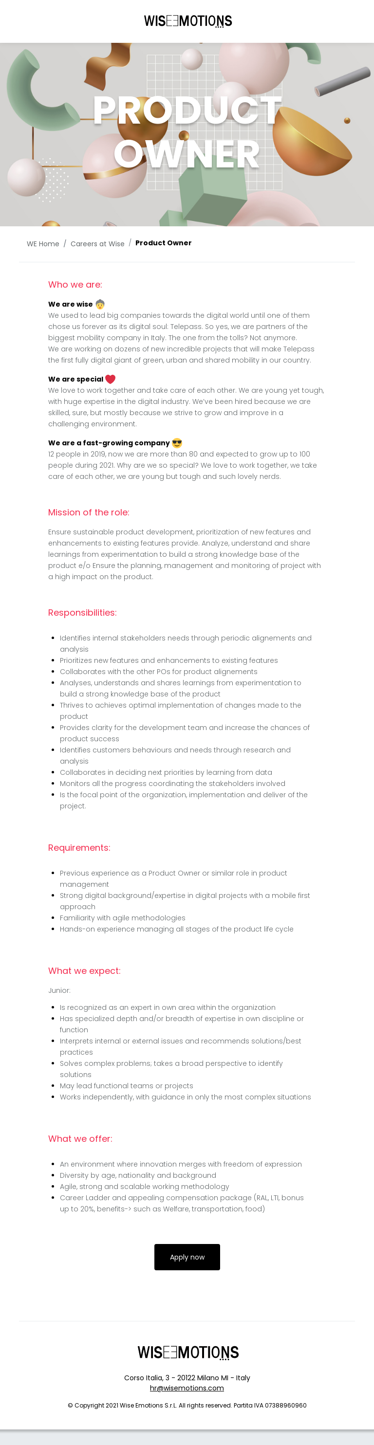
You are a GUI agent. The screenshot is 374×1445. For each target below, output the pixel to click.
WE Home (43, 244)
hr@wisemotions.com (187, 1388)
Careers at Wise (98, 244)
